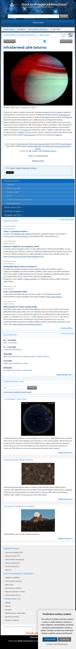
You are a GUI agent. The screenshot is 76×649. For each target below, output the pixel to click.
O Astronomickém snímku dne (19, 199)
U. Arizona (23, 107)
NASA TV (8, 570)
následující (65, 41)
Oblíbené (10, 184)
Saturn (12, 168)
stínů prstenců (29, 135)
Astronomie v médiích (13, 588)
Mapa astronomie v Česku (15, 591)
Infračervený (25, 168)
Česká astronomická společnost (22, 626)
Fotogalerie (21, 29)
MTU (31, 144)
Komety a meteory (12, 620)
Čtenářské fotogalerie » (14, 211)
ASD (30, 151)
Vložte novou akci (67, 333)
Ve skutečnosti (64, 115)
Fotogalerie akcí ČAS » (13, 215)
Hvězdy (8, 602)
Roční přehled (12, 192)
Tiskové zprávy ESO (12, 563)
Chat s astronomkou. (54, 297)
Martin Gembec (9, 244)
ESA (29, 107)
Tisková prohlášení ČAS (14, 552)
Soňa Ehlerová (9, 289)
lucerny (26, 130)
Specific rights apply (34, 146)
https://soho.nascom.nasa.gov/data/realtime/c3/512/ (24, 256)
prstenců (46, 112)
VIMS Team (14, 107)
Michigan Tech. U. (50, 151)
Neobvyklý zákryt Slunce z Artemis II (20, 266)
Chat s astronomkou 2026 (15, 291)
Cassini (18, 168)
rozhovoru (24, 236)
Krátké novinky (11, 221)
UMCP (47, 144)
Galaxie (8, 606)
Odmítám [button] (64, 639)
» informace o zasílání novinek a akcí (17, 392)
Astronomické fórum (12, 595)
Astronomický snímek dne (38, 29)
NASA (34, 107)
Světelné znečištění (12, 577)
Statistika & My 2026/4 (22, 234)
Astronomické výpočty (13, 581)
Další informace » (65, 453)
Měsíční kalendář (14, 188)
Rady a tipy (9, 584)
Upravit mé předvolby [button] (57, 644)
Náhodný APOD (38, 161)
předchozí (10, 41)
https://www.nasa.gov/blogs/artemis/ (27, 324)
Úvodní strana (9, 29)
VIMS (47, 117)
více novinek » (66, 328)
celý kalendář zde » (64, 375)
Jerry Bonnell (39, 144)
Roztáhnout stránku (65, 35)
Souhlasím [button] (50, 639)
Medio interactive (25, 641)
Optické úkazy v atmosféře (15, 613)
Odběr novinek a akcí (14, 381)
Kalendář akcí (10, 335)
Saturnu (59, 135)
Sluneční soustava (12, 617)
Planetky (8, 610)
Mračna (33, 168)
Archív (9, 196)
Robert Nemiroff (22, 144)
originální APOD (42, 156)
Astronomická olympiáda (14, 559)
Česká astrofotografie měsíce (18, 460)
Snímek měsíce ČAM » (13, 207)
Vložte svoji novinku (67, 219)
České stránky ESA (12, 566)
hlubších (21, 132)
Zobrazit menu (38, 23)
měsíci (59, 112)
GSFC (40, 151)
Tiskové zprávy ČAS (12, 556)
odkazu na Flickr (31, 279)
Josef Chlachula (65, 144)
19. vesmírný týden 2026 (15, 399)
